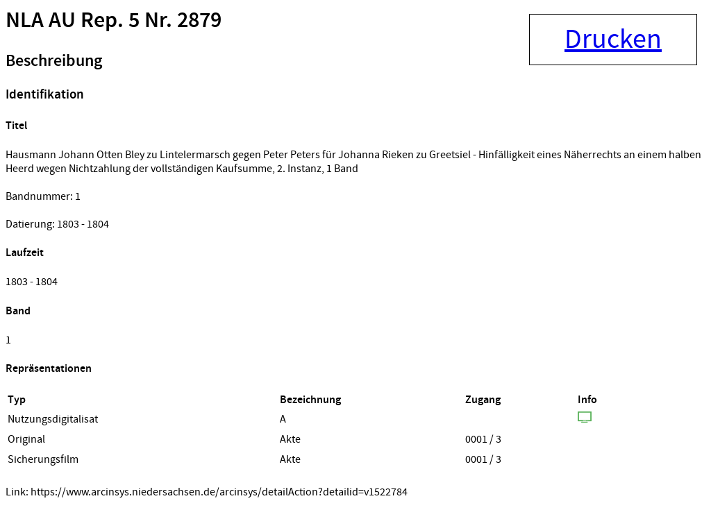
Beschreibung (54, 61)
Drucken (613, 40)
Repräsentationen (49, 369)
